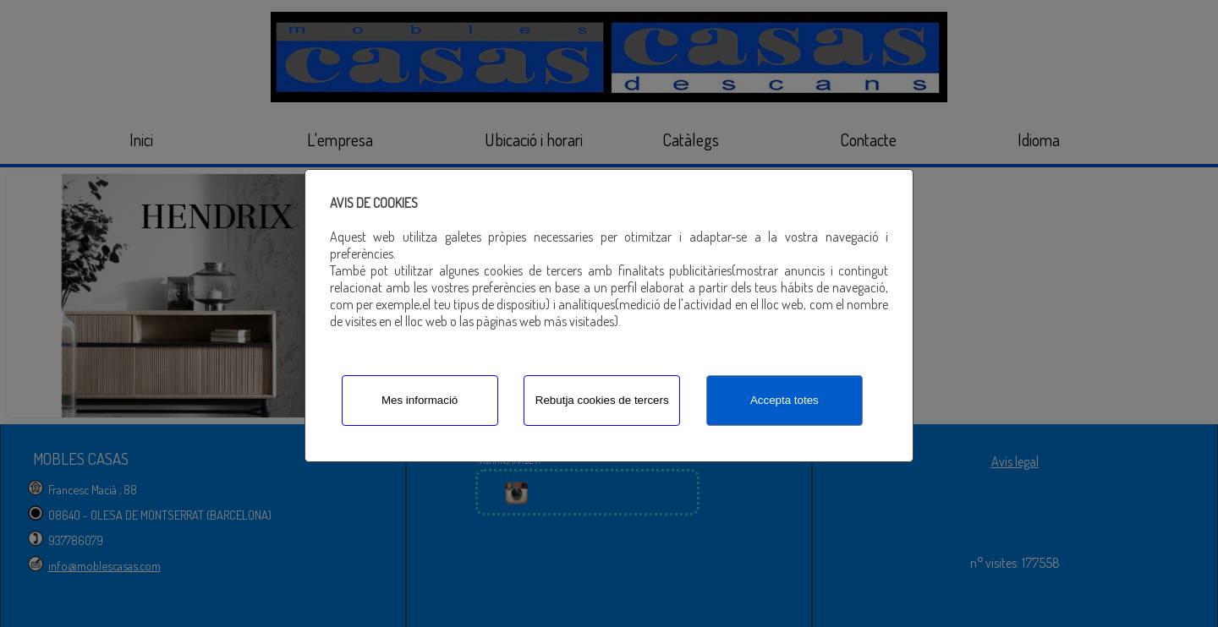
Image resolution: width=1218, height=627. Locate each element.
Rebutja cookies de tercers (602, 400)
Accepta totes (784, 400)
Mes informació (419, 400)
